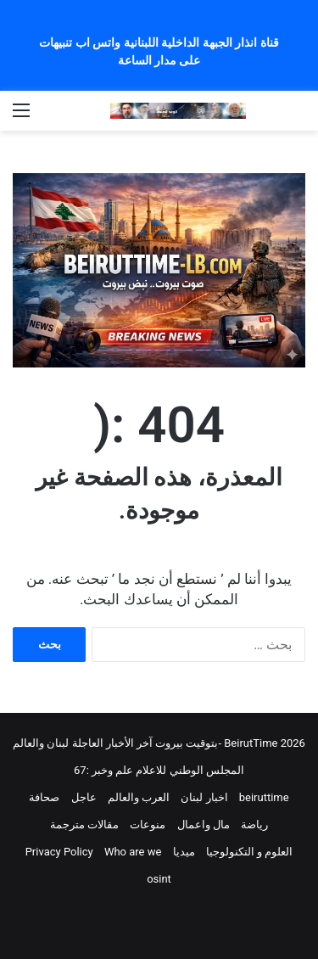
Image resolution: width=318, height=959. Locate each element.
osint (159, 878)
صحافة (44, 797)
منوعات (147, 824)
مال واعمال (203, 824)
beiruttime (264, 797)
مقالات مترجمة (84, 824)
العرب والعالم (139, 797)
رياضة (254, 824)
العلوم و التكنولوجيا (249, 851)
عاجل (84, 797)
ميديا (184, 851)
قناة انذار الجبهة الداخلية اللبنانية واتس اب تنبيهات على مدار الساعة (158, 51)
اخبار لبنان (204, 797)
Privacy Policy (59, 851)
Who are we (132, 851)
